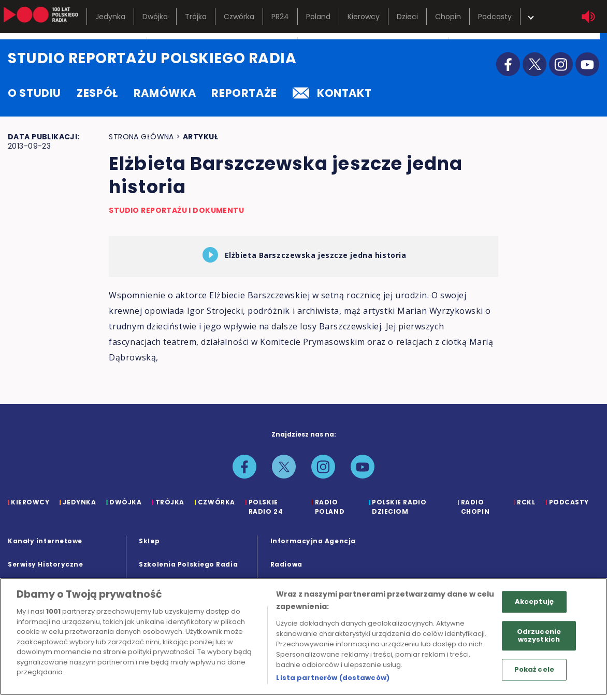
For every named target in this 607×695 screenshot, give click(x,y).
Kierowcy (364, 16)
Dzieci (407, 16)
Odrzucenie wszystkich (539, 636)
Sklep (149, 541)
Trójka (196, 16)
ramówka (165, 92)
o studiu (34, 92)
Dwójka (155, 16)
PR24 (280, 16)
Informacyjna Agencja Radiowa (313, 553)
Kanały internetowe (45, 541)
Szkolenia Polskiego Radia (188, 564)
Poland (318, 16)
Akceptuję (534, 601)
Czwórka (239, 16)
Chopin (448, 16)
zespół (97, 92)
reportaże (244, 92)
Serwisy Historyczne (45, 564)
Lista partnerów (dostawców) (332, 678)
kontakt (332, 92)
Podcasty (495, 16)
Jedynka (110, 16)
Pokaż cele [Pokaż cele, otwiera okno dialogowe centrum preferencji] (534, 669)
